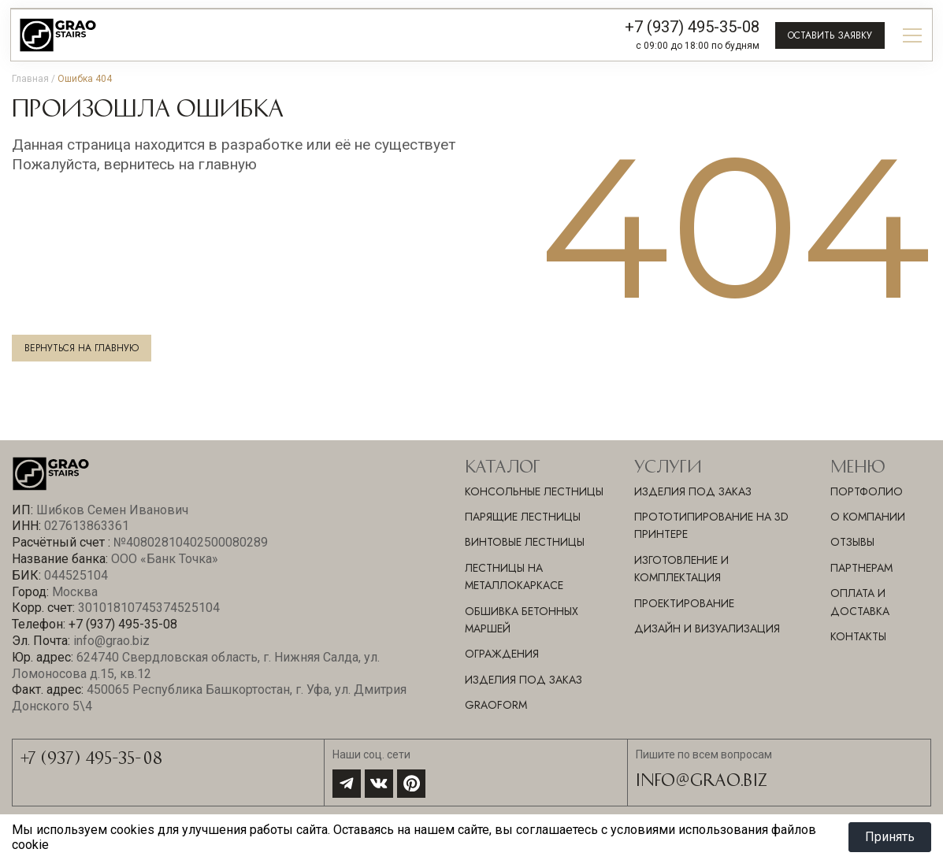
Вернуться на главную (81, 348)
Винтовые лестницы (525, 542)
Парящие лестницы (523, 517)
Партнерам (861, 568)
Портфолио (866, 491)
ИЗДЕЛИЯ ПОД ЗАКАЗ (693, 491)
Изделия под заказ (523, 680)
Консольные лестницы (534, 491)
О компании (867, 517)
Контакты (858, 636)
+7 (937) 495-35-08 (692, 26)
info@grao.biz (701, 779)
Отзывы (852, 542)
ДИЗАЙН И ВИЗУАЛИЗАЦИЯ (707, 628)
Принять (890, 836)
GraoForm (496, 705)
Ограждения (502, 654)
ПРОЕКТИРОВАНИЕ (684, 603)
